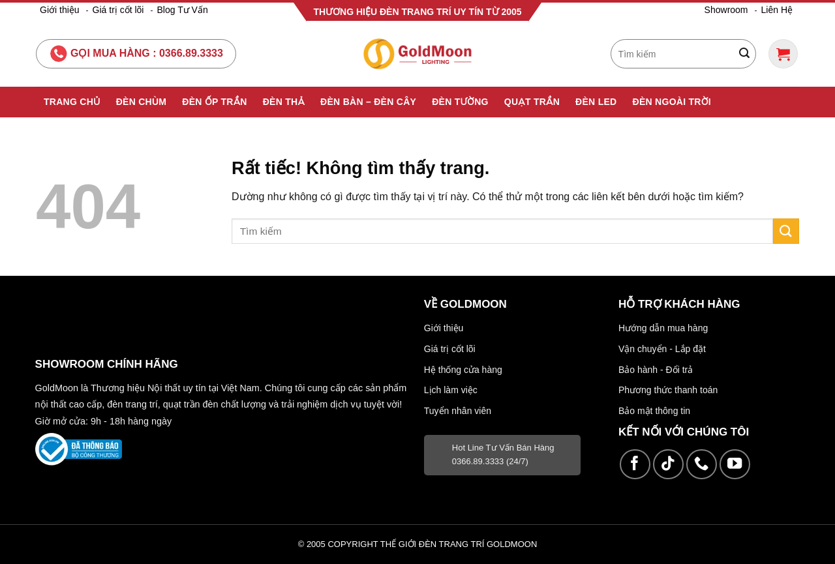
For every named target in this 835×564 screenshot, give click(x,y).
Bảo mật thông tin (654, 411)
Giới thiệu (60, 10)
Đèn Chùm (141, 101)
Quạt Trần (532, 101)
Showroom (726, 10)
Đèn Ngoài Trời (672, 101)
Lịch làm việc (451, 390)
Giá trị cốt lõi (118, 10)
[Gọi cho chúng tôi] (701, 464)
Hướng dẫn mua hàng (663, 328)
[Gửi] (744, 54)
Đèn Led (595, 101)
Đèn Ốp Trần (214, 101)
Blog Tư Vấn (182, 10)
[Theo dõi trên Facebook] (635, 464)
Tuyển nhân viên (457, 411)
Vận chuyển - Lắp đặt (662, 349)
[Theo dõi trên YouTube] (735, 464)
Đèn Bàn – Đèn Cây (368, 101)
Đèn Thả (284, 101)
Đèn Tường (460, 101)
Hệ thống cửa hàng (463, 369)
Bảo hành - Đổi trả (655, 369)
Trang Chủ (72, 101)
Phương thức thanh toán (668, 390)
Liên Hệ (777, 10)
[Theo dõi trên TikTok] (668, 464)
